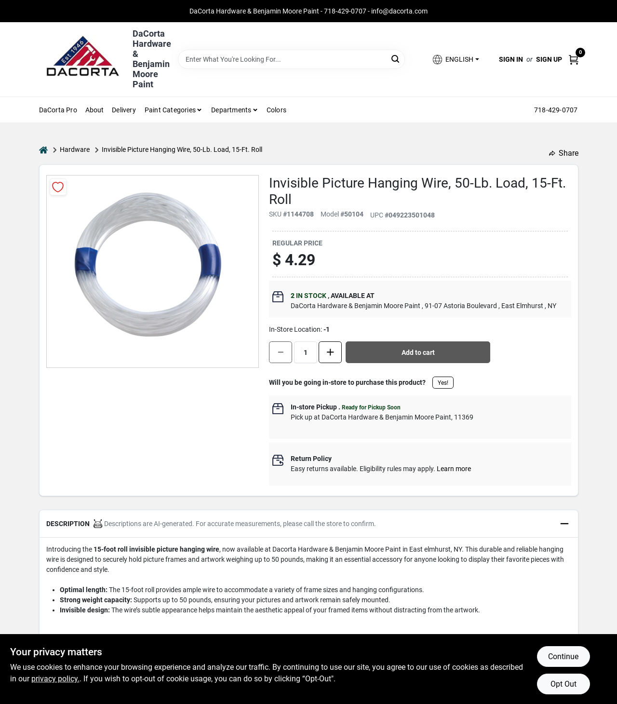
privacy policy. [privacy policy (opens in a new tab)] (55, 678)
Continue (563, 656)
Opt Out (563, 684)
